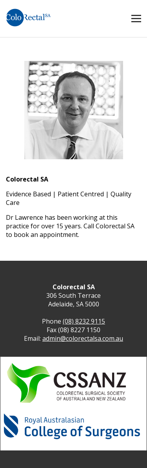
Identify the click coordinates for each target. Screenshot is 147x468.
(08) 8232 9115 (84, 321)
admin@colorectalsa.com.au (82, 338)
